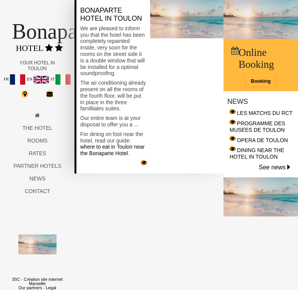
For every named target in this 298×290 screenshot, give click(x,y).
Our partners (30, 287)
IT (60, 79)
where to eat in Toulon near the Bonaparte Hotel (112, 150)
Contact (37, 191)
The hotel (38, 128)
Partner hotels (37, 166)
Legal (51, 287)
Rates (37, 153)
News (37, 178)
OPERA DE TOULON (262, 140)
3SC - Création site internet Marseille (37, 281)
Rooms (38, 141)
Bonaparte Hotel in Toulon (111, 14)
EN (38, 79)
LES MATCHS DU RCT (264, 113)
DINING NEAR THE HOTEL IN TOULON (257, 153)
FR (14, 79)
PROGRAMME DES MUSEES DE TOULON (257, 126)
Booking (261, 81)
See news (274, 167)
